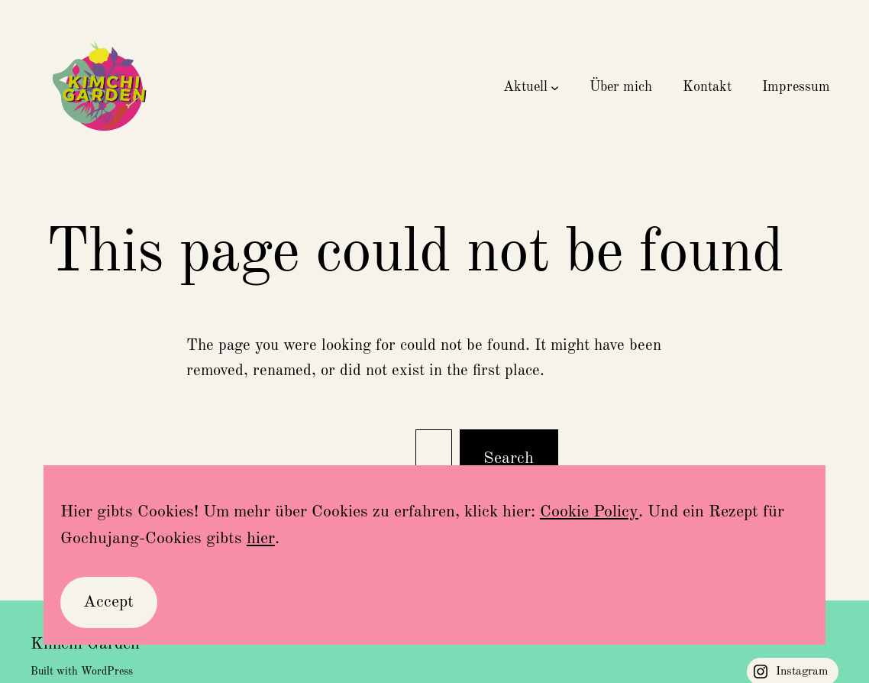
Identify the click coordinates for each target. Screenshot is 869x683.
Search (508, 458)
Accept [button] (108, 602)
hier (261, 538)
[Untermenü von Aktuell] (555, 87)
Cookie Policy (589, 511)
